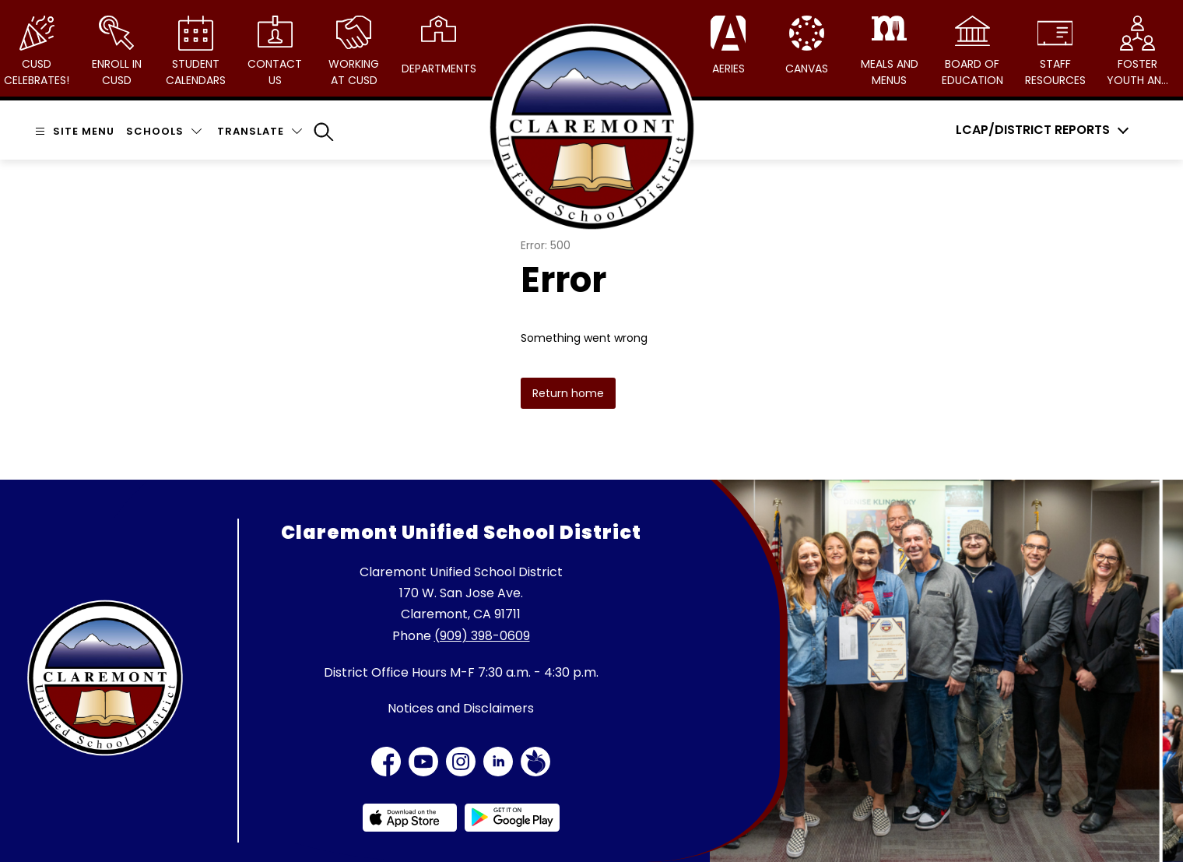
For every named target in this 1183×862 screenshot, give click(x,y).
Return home (568, 393)
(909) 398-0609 (482, 636)
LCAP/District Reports (1033, 130)
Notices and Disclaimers (461, 708)
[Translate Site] (259, 131)
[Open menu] (72, 131)
